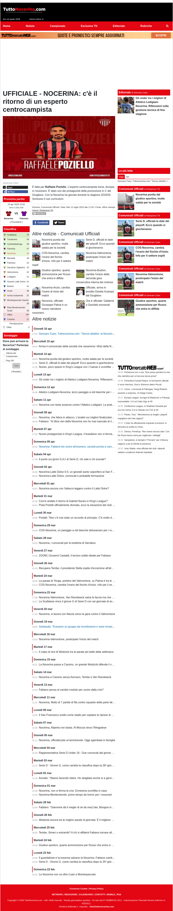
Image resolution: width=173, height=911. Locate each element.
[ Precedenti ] (16, 222)
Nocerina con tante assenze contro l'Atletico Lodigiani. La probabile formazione (85, 404)
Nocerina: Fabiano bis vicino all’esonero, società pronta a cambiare (78, 446)
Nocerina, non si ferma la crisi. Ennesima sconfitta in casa (73, 790)
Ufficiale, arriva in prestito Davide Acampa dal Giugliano (100, 291)
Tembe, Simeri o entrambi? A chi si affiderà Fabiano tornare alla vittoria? (81, 832)
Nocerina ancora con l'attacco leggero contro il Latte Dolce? (74, 488)
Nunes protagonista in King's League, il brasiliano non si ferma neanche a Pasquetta (88, 434)
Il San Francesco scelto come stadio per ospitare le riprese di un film (79, 715)
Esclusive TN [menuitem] (89, 26)
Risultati (16, 371)
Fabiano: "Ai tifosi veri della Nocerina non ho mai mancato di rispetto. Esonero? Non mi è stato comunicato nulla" (105, 421)
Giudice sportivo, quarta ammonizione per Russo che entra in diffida (56, 274)
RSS (119, 894)
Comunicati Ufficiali (50, 207)
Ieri (127, 177)
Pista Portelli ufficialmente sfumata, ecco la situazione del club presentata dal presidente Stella (94, 505)
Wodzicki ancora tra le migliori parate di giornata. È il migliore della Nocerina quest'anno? (91, 820)
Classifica (10, 229)
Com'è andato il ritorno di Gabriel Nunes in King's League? (73, 501)
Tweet (59, 222)
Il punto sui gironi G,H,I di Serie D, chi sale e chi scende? (72, 459)
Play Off (10, 360)
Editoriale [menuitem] (119, 26)
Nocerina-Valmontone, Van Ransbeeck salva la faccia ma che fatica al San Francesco (89, 597)
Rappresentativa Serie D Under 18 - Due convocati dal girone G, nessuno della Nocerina (91, 752)
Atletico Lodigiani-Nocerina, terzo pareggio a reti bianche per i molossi (80, 392)
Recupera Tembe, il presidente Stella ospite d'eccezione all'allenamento (81, 568)
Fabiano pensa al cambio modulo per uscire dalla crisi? (71, 689)
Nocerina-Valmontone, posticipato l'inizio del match (99, 257)
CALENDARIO (86, 894)
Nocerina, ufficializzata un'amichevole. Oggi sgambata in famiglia (77, 740)
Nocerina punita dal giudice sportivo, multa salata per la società (55, 243)
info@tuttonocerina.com (101, 906)
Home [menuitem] (6, 26)
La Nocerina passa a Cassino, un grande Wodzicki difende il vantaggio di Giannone (88, 664)
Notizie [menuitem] (30, 26)
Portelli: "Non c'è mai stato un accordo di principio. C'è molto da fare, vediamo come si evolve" (94, 517)
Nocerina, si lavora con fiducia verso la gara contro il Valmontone (77, 614)
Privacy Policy (96, 888)
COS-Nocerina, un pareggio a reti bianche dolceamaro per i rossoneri (79, 530)
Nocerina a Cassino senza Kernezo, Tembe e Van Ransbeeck (75, 677)
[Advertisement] (86, 65)
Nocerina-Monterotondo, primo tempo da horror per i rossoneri (75, 794)
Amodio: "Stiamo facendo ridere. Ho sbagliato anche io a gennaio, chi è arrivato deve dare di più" (96, 778)
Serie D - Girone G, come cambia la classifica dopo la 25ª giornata (78, 861)
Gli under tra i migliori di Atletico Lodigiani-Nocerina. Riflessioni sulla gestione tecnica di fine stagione (98, 379)
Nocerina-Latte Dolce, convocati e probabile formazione (71, 475)
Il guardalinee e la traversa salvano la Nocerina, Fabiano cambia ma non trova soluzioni (90, 857)
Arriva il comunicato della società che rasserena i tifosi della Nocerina (79, 346)
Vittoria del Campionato (12, 355)
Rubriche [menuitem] (146, 26)
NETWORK (57, 894)
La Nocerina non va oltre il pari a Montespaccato (67, 874)
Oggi (121, 177)
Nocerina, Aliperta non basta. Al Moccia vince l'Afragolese (73, 727)
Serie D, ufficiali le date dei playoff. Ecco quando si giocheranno (100, 243)
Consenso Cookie (78, 888)
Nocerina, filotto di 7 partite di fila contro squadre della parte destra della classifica (87, 702)
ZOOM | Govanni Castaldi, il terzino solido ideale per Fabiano (75, 555)
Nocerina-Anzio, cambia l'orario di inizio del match (56, 291)
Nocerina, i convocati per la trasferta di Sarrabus (67, 543)
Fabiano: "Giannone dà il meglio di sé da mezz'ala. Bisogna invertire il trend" (84, 807)
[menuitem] (167, 26)
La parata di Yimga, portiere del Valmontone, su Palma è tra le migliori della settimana (89, 580)
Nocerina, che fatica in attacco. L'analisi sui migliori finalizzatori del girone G (83, 417)
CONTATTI (100, 894)
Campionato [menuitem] (57, 26)
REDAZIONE (71, 894)
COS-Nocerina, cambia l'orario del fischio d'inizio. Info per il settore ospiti (81, 584)
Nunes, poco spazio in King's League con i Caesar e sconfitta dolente (79, 366)
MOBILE (111, 894)
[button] (16, 365)
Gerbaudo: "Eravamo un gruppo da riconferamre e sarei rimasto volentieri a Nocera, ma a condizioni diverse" (103, 626)
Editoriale (125, 92)
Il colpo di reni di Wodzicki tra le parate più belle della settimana (76, 651)
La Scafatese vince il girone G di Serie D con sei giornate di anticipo (79, 601)
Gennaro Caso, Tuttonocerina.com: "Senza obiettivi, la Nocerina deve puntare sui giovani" (91, 333)
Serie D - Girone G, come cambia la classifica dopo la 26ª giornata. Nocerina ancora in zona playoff (97, 765)
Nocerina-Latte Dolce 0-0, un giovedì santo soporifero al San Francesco (81, 471)
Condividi (41, 222)
